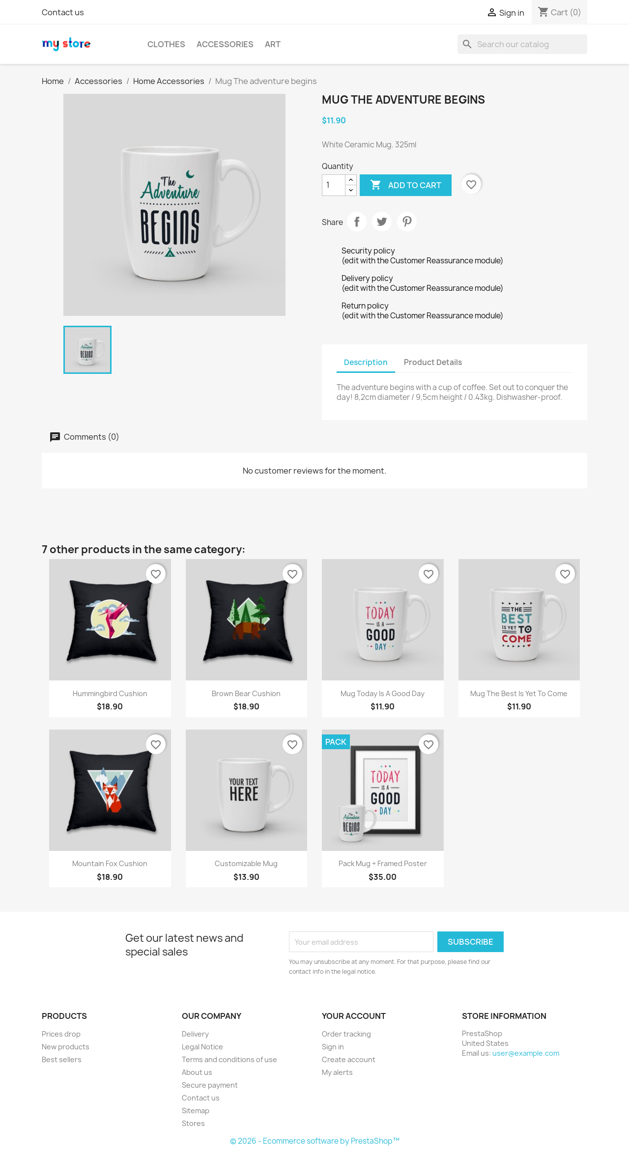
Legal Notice (202, 1046)
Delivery (195, 1034)
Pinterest (407, 221)
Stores (193, 1123)
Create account (348, 1059)
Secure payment (210, 1085)
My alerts (337, 1072)
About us (197, 1072)
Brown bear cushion (246, 693)
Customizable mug (246, 863)
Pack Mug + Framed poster (383, 863)
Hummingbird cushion (110, 693)
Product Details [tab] (433, 362)
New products (65, 1046)
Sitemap (195, 1110)
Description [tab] (366, 362)
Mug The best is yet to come (519, 693)
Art (273, 44)
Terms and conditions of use (229, 1059)
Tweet (382, 221)
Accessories (225, 44)
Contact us (63, 12)
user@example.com (525, 1053)
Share (357, 221)
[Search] (522, 44)
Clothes (166, 44)
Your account (354, 1016)
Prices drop (61, 1034)
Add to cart (405, 185)
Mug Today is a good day (383, 693)
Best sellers (62, 1059)
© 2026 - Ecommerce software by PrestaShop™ (315, 1141)
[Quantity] (333, 185)
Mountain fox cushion (109, 863)
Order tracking (346, 1034)
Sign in (333, 1046)
